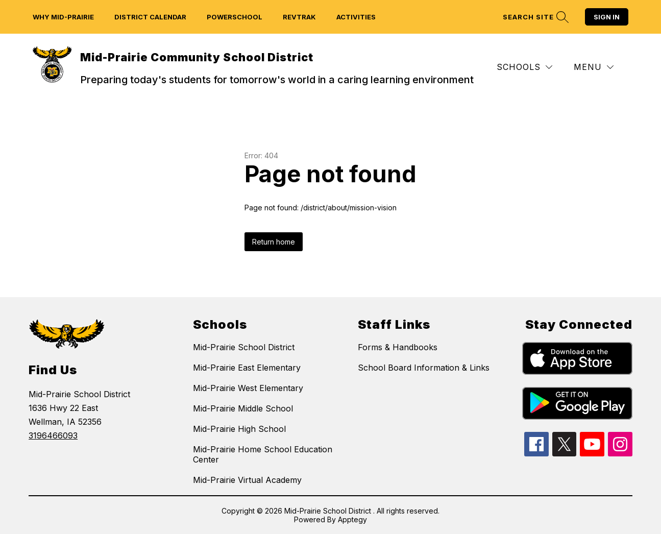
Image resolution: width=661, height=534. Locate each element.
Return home (273, 241)
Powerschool (234, 17)
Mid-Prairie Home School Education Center (262, 454)
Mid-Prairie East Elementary (247, 367)
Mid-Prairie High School (239, 429)
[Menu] (593, 67)
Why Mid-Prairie (63, 17)
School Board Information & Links (423, 367)
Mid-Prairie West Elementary (248, 388)
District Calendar (150, 17)
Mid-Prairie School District (244, 347)
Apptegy (352, 519)
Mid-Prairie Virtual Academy (247, 480)
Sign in (607, 17)
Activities (356, 17)
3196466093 (53, 435)
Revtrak (299, 17)
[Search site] (534, 17)
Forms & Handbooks (397, 347)
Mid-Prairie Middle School (243, 408)
